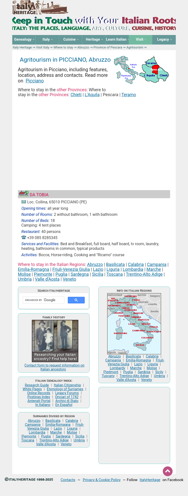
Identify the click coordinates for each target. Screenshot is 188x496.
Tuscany (108, 376)
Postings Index (38, 397)
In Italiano (42, 405)
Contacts (68, 480)
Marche (153, 269)
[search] (43, 300)
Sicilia (97, 274)
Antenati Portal (38, 401)
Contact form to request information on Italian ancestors (54, 367)
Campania (156, 264)
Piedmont (111, 372)
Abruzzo (83, 47)
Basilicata (115, 264)
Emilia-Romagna (33, 269)
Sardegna (79, 274)
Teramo (128, 94)
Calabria (136, 264)
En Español (63, 405)
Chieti (76, 94)
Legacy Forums (67, 393)
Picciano (35, 81)
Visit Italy (42, 47)
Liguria (112, 269)
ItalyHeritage (150, 480)
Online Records (38, 393)
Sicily (159, 372)
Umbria (25, 279)
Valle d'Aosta (47, 279)
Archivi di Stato (66, 401)
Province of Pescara (108, 47)
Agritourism (134, 47)
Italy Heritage (22, 47)
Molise (24, 274)
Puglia (62, 274)
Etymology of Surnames (65, 389)
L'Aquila (92, 94)
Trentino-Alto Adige (144, 274)
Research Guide (37, 385)
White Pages (32, 389)
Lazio (98, 269)
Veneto (69, 279)
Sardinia (144, 372)
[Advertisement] (94, 138)
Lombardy (117, 368)
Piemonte (43, 274)
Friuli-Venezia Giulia (71, 269)
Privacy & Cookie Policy (102, 480)
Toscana (114, 274)
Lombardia (133, 269)
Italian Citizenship (67, 385)
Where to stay (63, 47)
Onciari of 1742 (67, 397)
